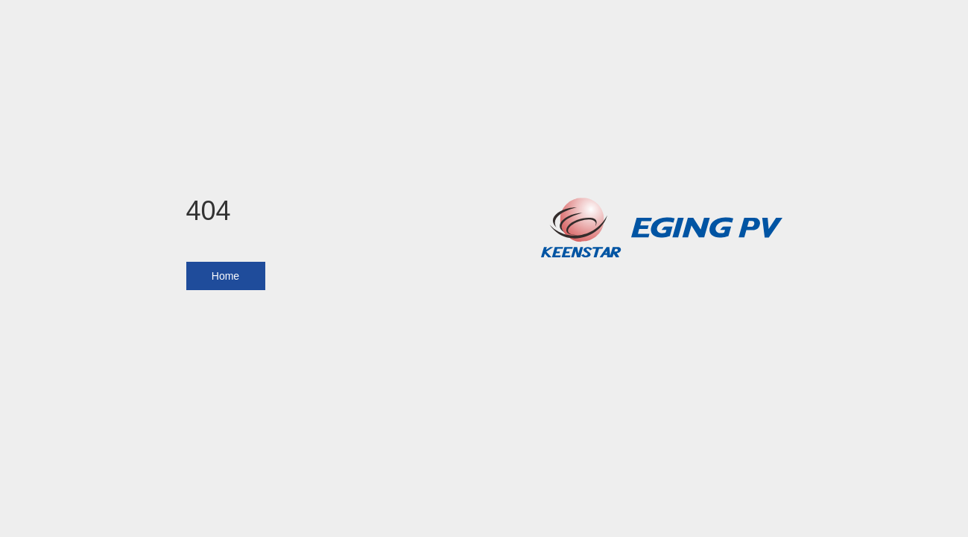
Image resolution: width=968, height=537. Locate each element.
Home (225, 276)
